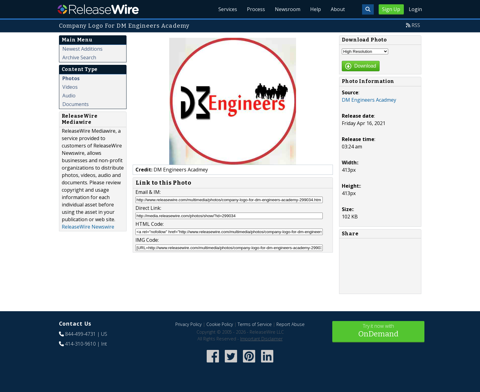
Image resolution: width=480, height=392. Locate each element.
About (338, 9)
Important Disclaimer (261, 339)
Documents (75, 104)
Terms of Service (255, 324)
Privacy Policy (188, 324)
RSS (416, 25)
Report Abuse (290, 324)
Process (256, 9)
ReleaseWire (98, 9)
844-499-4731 (80, 334)
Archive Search (79, 57)
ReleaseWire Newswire (88, 226)
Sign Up (391, 9)
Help (315, 9)
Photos (71, 78)
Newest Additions (82, 48)
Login (415, 9)
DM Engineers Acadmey (369, 99)
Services (227, 9)
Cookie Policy (219, 324)
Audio (69, 95)
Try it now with (378, 331)
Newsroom (287, 9)
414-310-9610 (80, 343)
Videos (70, 87)
